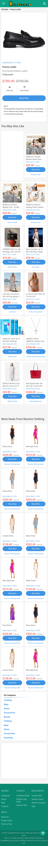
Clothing (8, 700)
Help (33, 806)
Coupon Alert (37, 796)
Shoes (7, 708)
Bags (6, 704)
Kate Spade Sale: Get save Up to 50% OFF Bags (34, 386)
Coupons (4, 806)
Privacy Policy (6, 821)
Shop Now (24, 98)
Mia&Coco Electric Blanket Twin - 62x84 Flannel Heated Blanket (12, 207)
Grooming (8, 737)
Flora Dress (7, 625)
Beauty (7, 717)
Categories (5, 796)
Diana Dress (7, 446)
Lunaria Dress (8, 536)
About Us (5, 817)
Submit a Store (37, 799)
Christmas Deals (22, 796)
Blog (3, 803)
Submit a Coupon (38, 803)
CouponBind (5, 841)
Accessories (9, 712)
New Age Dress (32, 446)
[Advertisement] (12, 155)
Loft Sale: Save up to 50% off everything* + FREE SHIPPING (11, 296)
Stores (3, 799)
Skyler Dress (31, 581)
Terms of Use (6, 824)
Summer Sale (21, 805)
